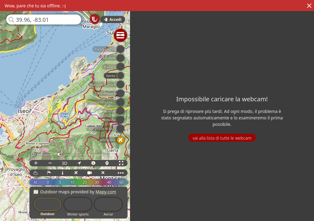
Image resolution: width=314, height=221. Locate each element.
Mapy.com (105, 192)
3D (64, 163)
